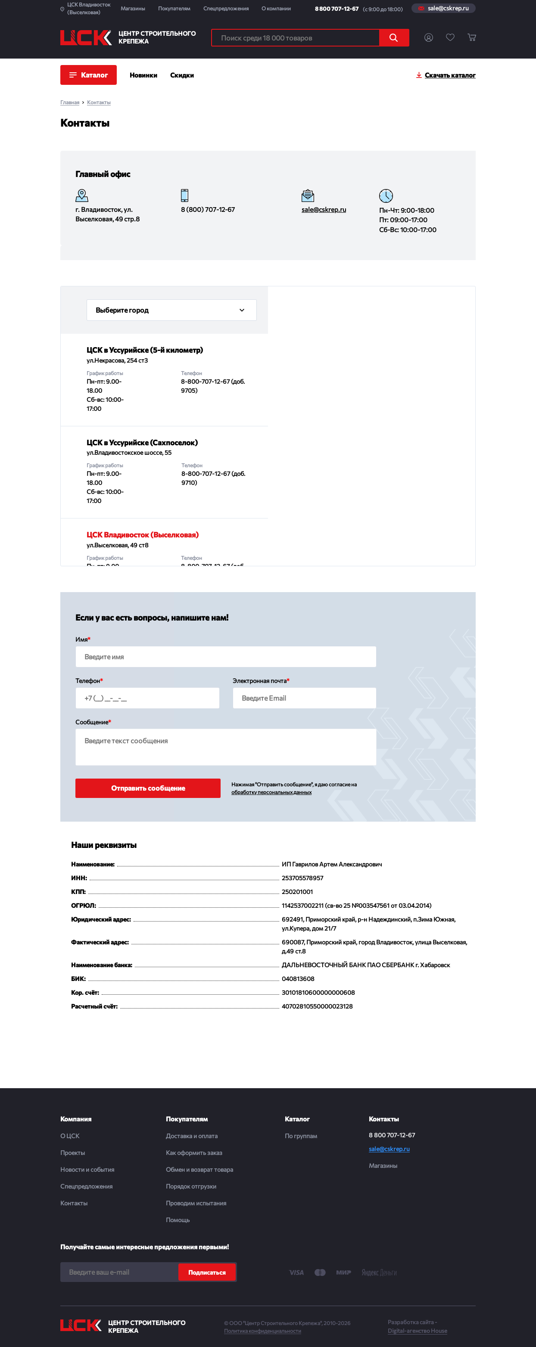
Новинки (143, 75)
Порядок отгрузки (191, 1186)
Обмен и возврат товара (199, 1169)
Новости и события (87, 1169)
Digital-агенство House (417, 1330)
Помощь (178, 1219)
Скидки (182, 75)
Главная (69, 102)
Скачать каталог (450, 75)
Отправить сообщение (148, 788)
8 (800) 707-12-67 (208, 209)
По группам (301, 1135)
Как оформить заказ (194, 1152)
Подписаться (207, 1272)
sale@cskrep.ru (448, 8)
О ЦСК (69, 1135)
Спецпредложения (226, 8)
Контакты (99, 102)
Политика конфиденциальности (262, 1331)
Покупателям (174, 8)
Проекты (72, 1152)
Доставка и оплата (192, 1135)
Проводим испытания (196, 1203)
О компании (276, 8)
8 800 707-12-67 (336, 8)
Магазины (133, 8)
